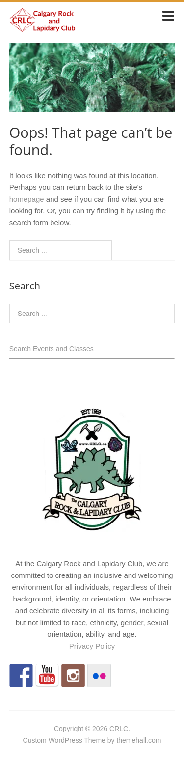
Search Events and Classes (51, 349)
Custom (35, 740)
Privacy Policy (92, 646)
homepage (26, 199)
